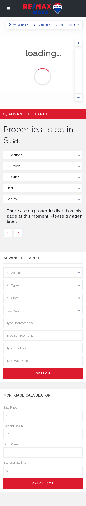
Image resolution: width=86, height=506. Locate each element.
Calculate (43, 483)
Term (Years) (12, 444)
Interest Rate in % (14, 462)
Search (43, 373)
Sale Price (10, 407)
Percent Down (13, 425)
